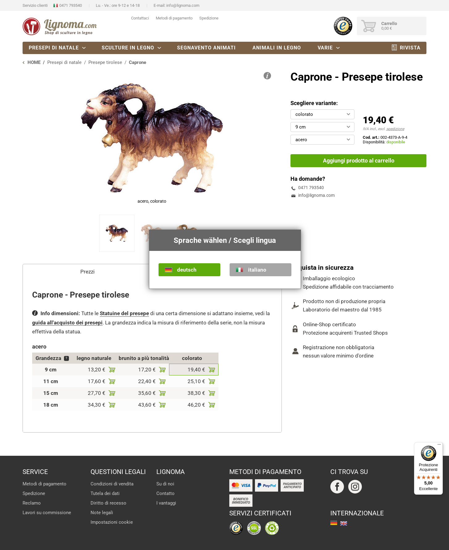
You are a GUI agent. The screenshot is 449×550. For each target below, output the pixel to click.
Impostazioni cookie (112, 522)
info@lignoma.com (182, 5)
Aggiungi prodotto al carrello (358, 160)
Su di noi (165, 484)
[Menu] (439, 446)
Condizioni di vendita (112, 484)
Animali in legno (276, 48)
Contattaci (140, 18)
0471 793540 (70, 5)
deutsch (187, 270)
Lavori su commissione (47, 512)
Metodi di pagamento (174, 18)
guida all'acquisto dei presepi (67, 322)
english (343, 523)
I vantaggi (166, 503)
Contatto (165, 493)
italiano (257, 270)
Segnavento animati (206, 48)
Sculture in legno (128, 48)
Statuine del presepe (124, 313)
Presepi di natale (54, 48)
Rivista (410, 48)
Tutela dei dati (105, 493)
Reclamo (32, 503)
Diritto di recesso (108, 503)
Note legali (102, 512)
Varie (325, 48)
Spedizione (208, 18)
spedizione (395, 129)
